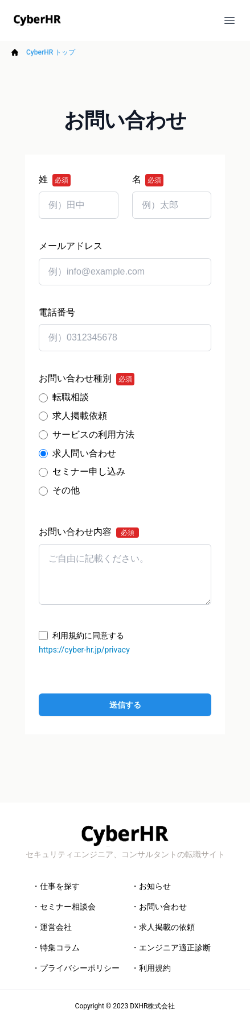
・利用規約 (151, 968)
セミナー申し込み (88, 471)
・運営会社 (52, 927)
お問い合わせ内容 (89, 532)
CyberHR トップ (50, 52)
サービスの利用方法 (93, 434)
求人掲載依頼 (79, 415)
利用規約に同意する (88, 635)
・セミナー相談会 (64, 906)
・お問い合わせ (159, 906)
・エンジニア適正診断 (171, 947)
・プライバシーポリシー (76, 968)
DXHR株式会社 (152, 1006)
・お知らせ (151, 886)
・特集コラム (56, 947)
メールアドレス (71, 245)
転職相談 (70, 397)
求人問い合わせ (84, 453)
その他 (66, 490)
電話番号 (57, 312)
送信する (125, 704)
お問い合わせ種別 (86, 379)
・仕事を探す (56, 886)
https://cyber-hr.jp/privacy (84, 649)
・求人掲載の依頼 (163, 927)
